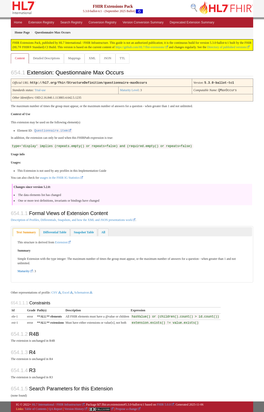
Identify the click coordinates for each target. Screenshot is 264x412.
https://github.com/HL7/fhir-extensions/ (140, 47)
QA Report (55, 408)
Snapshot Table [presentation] (84, 232)
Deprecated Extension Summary (192, 22)
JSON (109, 58)
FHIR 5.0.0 (164, 404)
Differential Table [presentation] (54, 232)
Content (20, 58)
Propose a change (126, 408)
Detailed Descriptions (47, 58)
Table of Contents (35, 408)
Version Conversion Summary (142, 22)
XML (93, 58)
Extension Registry (41, 22)
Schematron (81, 292)
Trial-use (40, 90)
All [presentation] (103, 232)
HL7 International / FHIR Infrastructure (56, 404)
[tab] (26, 232)
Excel (65, 292)
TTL (125, 58)
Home (18, 22)
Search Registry (71, 22)
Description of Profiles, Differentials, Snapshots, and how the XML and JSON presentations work (71, 219)
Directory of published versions (226, 47)
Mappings (75, 58)
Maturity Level (129, 90)
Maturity (24, 271)
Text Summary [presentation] (26, 232)
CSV (54, 292)
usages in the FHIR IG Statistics (59, 177)
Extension (61, 242)
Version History (74, 408)
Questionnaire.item (51, 130)
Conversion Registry (102, 22)
